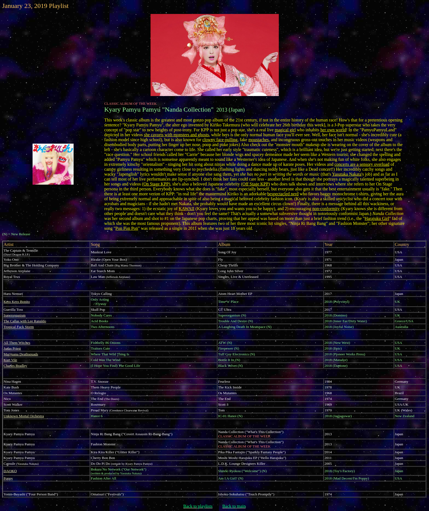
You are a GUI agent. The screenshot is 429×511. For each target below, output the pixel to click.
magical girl (285, 129)
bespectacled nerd (282, 193)
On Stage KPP (156, 184)
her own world (333, 129)
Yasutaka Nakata (346, 174)
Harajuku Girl (377, 218)
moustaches (258, 139)
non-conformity (326, 208)
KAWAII (186, 208)
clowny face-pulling (219, 139)
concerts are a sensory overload (361, 164)
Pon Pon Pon (126, 228)
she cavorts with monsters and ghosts (176, 134)
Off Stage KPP (255, 184)
